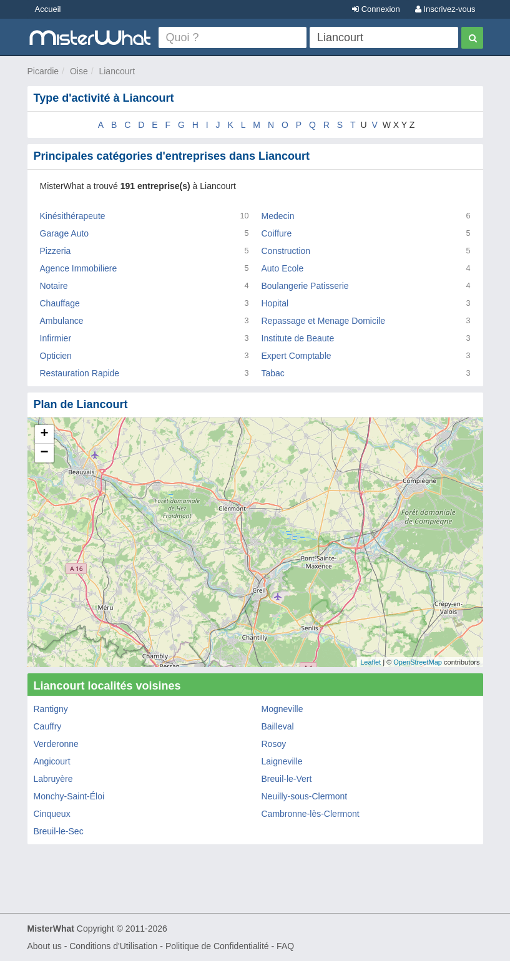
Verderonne (56, 744)
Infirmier (56, 338)
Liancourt (117, 71)
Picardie (43, 71)
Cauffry (48, 726)
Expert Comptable (296, 356)
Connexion (376, 9)
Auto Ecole (283, 268)
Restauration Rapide (80, 373)
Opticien (56, 356)
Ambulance (62, 321)
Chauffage (60, 303)
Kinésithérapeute (72, 216)
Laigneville (282, 761)
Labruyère (53, 779)
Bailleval (278, 726)
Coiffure (277, 233)
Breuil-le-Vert (287, 779)
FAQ (285, 946)
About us (44, 946)
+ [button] (44, 434)
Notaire (54, 286)
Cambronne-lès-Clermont (311, 814)
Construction (286, 251)
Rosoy (274, 744)
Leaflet (370, 662)
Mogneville (282, 709)
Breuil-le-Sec (59, 831)
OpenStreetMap (417, 662)
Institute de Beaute (298, 338)
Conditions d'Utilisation (113, 946)
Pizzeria (55, 251)
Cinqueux (52, 814)
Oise (79, 71)
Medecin (278, 216)
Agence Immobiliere (78, 268)
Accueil (48, 9)
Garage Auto (64, 233)
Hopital (275, 303)
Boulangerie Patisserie (305, 286)
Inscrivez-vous (445, 9)
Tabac (273, 373)
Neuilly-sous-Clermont (305, 796)
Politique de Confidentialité (217, 946)
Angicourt (52, 761)
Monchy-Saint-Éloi (69, 796)
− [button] (44, 453)
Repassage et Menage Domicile (323, 321)
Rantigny (51, 709)
